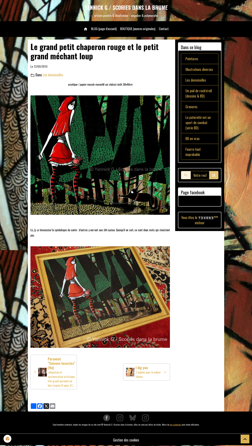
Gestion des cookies (126, 439)
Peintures (192, 58)
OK (214, 175)
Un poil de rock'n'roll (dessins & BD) (199, 93)
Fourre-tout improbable (193, 152)
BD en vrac (193, 138)
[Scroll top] (245, 439)
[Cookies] (7, 439)
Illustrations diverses (199, 69)
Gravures (191, 106)
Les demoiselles (53, 74)
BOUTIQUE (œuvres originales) (137, 28)
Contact (164, 28)
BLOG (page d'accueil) (104, 28)
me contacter (175, 424)
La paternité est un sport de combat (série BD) (198, 122)
